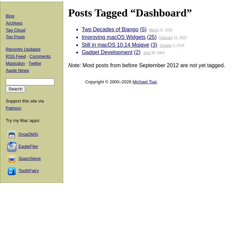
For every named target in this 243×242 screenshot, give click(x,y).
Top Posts (15, 36)
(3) (154, 45)
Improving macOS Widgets (114, 37)
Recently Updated (23, 49)
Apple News (17, 70)
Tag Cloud (16, 30)
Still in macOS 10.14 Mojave (115, 45)
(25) (152, 37)
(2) (137, 52)
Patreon (13, 108)
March (154, 30)
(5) (143, 29)
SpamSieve (29, 158)
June (147, 53)
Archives (14, 23)
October (166, 45)
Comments (40, 56)
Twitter (35, 63)
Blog (10, 15)
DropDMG (28, 134)
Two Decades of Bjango (110, 29)
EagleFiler (28, 146)
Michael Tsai (145, 81)
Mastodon (15, 63)
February (166, 38)
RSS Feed (16, 56)
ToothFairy (28, 170)
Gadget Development (107, 52)
